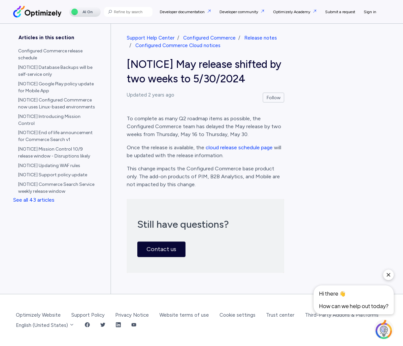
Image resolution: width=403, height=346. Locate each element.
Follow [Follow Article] (274, 98)
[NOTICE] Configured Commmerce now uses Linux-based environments (56, 103)
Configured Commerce (209, 38)
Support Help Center (151, 38)
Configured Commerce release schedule (50, 54)
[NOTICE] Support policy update (52, 175)
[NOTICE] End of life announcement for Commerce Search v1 (55, 136)
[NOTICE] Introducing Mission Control (49, 120)
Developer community (239, 12)
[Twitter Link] (103, 325)
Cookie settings (237, 315)
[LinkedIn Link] (118, 325)
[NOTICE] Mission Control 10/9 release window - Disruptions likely (54, 152)
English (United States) (45, 325)
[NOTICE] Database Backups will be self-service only (55, 71)
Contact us (161, 249)
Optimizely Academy (292, 12)
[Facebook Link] (87, 325)
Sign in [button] (370, 12)
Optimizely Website (38, 315)
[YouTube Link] (134, 325)
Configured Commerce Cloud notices (177, 45)
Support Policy (88, 315)
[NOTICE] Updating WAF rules (49, 165)
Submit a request (340, 12)
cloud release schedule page (239, 147)
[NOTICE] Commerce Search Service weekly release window (56, 188)
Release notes (260, 38)
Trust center (280, 315)
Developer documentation (183, 12)
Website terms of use (184, 315)
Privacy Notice (132, 315)
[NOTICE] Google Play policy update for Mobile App (56, 87)
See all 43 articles (33, 200)
